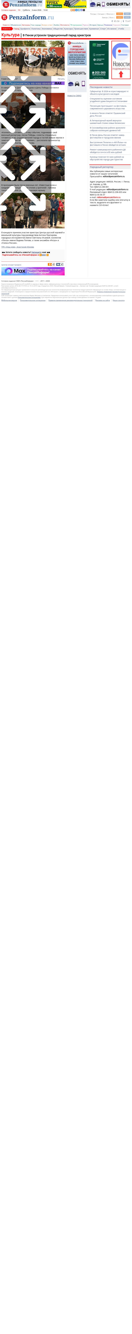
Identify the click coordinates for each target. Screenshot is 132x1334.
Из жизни (111, 28)
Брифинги (25, 28)
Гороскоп (116, 25)
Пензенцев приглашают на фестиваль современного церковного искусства (108, 107)
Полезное (108, 25)
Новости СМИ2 (74, 95)
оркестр (4, 265)
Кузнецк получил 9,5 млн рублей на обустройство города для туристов (107, 158)
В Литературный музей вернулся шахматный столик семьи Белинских (107, 121)
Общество (58, 28)
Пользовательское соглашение (33, 1072)
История (93, 25)
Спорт (103, 28)
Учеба (121, 28)
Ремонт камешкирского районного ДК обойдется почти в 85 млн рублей (108, 151)
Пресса (86, 25)
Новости (6, 25)
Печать (61, 79)
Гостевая (125, 25)
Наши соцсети (119, 1072)
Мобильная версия (9, 1072)
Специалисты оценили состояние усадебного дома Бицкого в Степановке (108, 100)
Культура (68, 28)
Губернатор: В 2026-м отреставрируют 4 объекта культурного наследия (109, 92)
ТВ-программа (76, 25)
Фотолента (64, 25)
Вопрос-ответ (47, 25)
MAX (44, 255)
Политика (35, 28)
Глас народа (36, 25)
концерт (11, 265)
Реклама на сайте (102, 1072)
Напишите (36, 252)
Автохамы (26, 25)
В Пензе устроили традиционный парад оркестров (57, 35)
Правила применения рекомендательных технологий (70, 1072)
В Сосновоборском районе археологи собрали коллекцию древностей (107, 129)
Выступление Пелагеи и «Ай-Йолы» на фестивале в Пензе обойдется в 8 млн (108, 143)
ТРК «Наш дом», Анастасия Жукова (17, 247)
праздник (17, 265)
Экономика (47, 28)
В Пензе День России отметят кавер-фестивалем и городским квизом (107, 136)
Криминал (94, 28)
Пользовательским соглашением (29, 1069)
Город (16, 28)
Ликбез (56, 25)
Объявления (16, 25)
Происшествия (81, 28)
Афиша (100, 25)
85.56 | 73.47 (121, 21)
